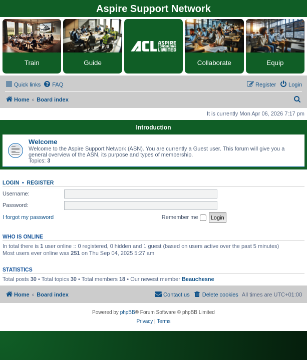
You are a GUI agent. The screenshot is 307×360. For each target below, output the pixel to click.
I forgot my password (28, 217)
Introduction (153, 127)
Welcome (43, 142)
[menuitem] (53, 84)
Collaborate (214, 62)
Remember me (184, 217)
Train (32, 62)
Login (11, 183)
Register (40, 183)
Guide (93, 62)
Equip (274, 62)
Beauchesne (198, 279)
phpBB (127, 312)
